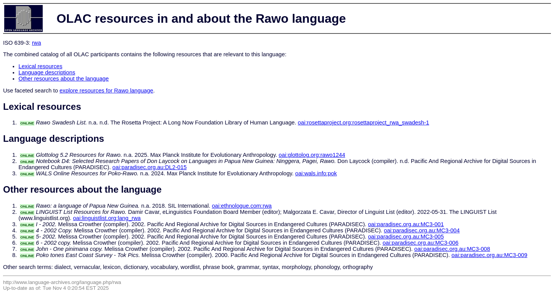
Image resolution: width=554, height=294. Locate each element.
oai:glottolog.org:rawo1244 (312, 155)
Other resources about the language (63, 79)
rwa (36, 43)
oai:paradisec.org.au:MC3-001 (406, 224)
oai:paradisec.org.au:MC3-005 (406, 237)
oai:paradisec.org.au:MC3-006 (420, 243)
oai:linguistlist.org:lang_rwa (107, 218)
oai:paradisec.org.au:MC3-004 (422, 230)
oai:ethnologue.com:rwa (242, 206)
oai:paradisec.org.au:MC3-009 (489, 255)
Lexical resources (40, 66)
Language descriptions (46, 72)
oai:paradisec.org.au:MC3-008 (452, 249)
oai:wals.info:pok (316, 173)
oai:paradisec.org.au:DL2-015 (149, 167)
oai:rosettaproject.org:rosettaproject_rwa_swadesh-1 (363, 122)
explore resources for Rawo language (107, 90)
